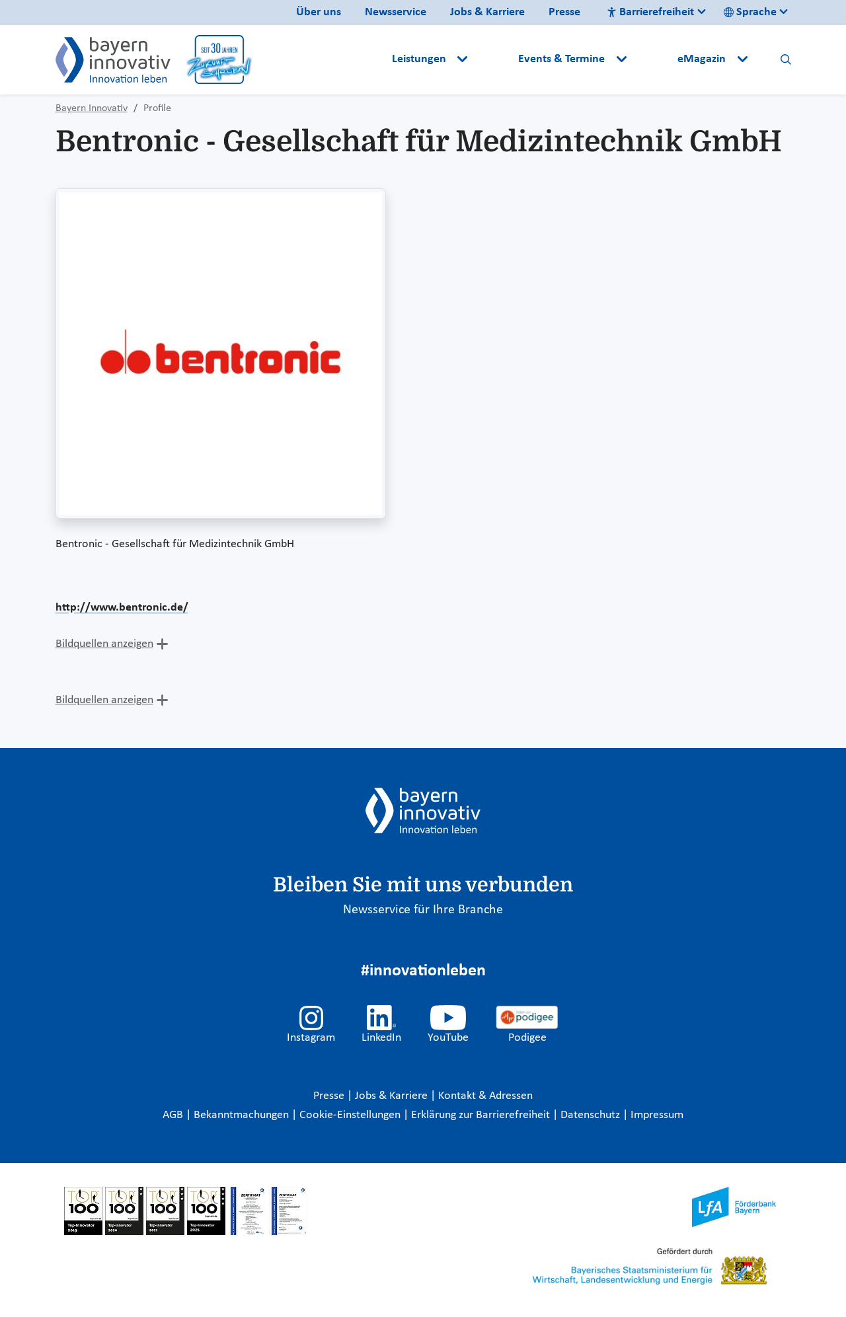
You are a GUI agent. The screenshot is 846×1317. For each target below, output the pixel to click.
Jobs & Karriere (487, 12)
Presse (564, 12)
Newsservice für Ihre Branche (423, 910)
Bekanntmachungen (242, 1115)
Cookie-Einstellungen (350, 1115)
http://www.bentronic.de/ (122, 607)
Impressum (657, 1115)
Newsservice (395, 12)
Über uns (318, 12)
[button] (494, 59)
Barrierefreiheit (650, 12)
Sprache (750, 12)
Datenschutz (591, 1115)
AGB (174, 1115)
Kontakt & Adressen (485, 1096)
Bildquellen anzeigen (104, 644)
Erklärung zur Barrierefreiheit (482, 1115)
